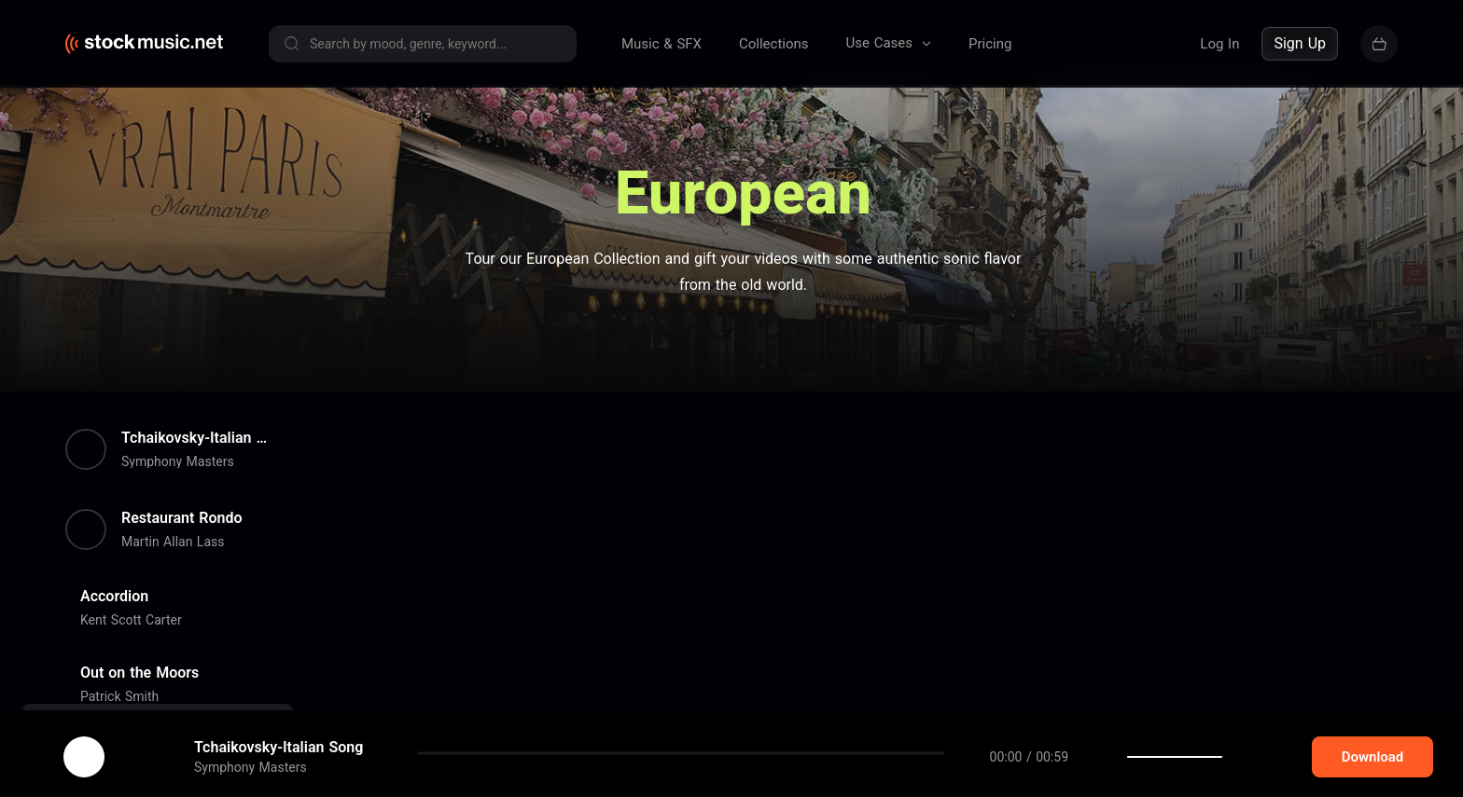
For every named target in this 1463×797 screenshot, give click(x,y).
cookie (125, 747)
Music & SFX (661, 43)
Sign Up (1300, 43)
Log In (1219, 43)
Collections (774, 43)
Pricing (989, 43)
